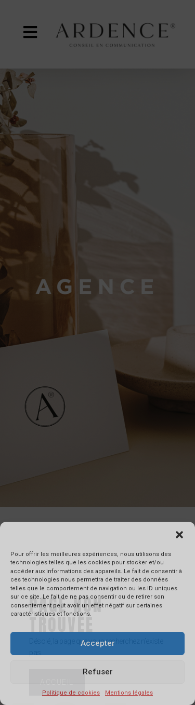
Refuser (98, 671)
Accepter (98, 643)
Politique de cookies (71, 692)
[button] (179, 535)
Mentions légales (129, 692)
